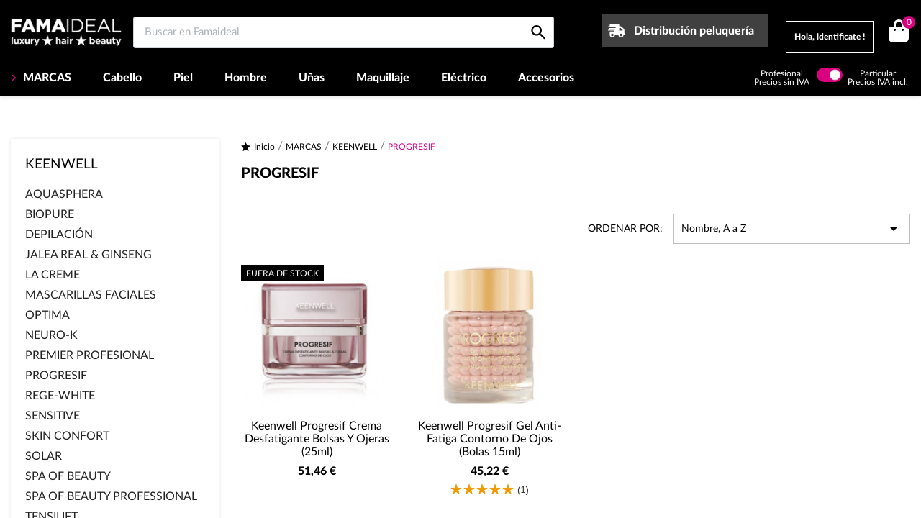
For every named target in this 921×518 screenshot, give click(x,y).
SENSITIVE (52, 416)
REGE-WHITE (60, 395)
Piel (183, 77)
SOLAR (43, 456)
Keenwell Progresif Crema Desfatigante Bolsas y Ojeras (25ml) (317, 438)
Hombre (245, 77)
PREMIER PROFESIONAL (89, 355)
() (906, 24)
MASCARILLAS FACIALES (90, 295)
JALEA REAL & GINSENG (88, 254)
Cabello (122, 77)
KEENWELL (61, 164)
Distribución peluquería (694, 31)
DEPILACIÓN (59, 234)
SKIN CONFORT (67, 436)
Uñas (312, 77)
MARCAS (45, 77)
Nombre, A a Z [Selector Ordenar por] (791, 228)
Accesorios (546, 77)
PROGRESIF (56, 375)
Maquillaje (382, 77)
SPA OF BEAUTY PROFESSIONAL (111, 496)
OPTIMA (47, 315)
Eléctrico (463, 77)
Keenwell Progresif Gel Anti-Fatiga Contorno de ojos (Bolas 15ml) (489, 438)
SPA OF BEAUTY (68, 476)
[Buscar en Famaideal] (343, 32)
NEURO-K (51, 335)
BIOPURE (49, 214)
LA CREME (52, 275)
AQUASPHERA (64, 194)
